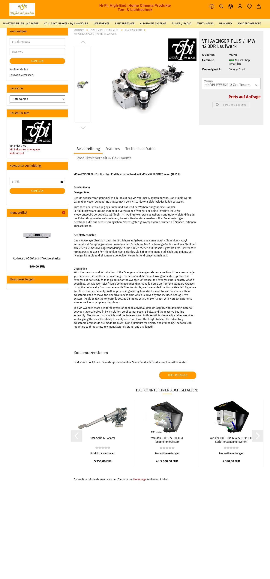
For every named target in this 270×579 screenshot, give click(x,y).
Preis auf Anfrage (245, 96)
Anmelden (37, 61)
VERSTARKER (102, 23)
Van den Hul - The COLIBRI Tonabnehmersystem (167, 440)
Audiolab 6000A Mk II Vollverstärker (37, 258)
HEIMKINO (225, 23)
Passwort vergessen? (22, 75)
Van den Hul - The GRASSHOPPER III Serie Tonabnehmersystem (231, 440)
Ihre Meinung (178, 375)
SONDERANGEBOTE (249, 23)
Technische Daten (140, 148)
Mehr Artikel (17, 153)
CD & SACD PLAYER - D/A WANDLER (66, 23)
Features (112, 148)
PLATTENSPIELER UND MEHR (20, 23)
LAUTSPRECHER (124, 23)
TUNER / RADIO (181, 23)
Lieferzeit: (208, 60)
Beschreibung (88, 148)
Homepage (139, 479)
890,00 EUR (37, 266)
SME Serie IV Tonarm (103, 438)
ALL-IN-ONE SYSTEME (153, 23)
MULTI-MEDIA (205, 23)
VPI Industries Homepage (25, 149)
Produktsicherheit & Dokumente (104, 158)
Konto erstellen (19, 69)
